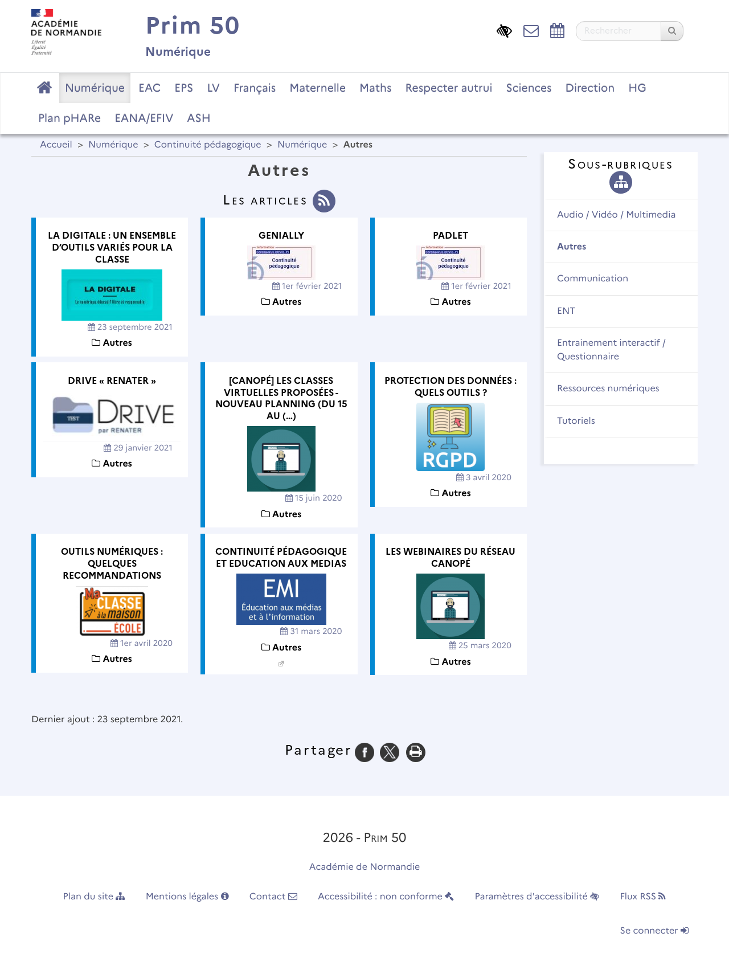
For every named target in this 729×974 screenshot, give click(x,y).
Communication (592, 278)
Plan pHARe (69, 118)
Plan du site (94, 896)
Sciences (529, 88)
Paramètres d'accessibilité (537, 896)
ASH (198, 118)
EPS (183, 88)
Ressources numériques (608, 388)
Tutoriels (576, 421)
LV (213, 88)
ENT (566, 311)
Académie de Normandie (364, 867)
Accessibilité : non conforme (386, 896)
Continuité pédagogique (207, 145)
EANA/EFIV (143, 118)
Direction (590, 88)
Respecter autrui (448, 88)
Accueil (56, 145)
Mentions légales (187, 896)
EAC (149, 88)
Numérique (95, 88)
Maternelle (317, 88)
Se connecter (654, 931)
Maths (375, 88)
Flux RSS (643, 896)
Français (255, 88)
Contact (273, 896)
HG (637, 88)
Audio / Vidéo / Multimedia (616, 215)
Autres (571, 247)
